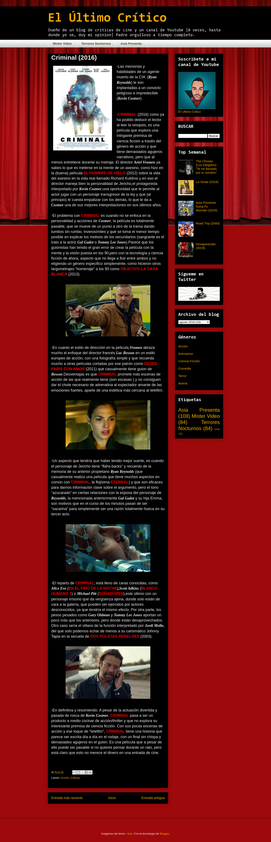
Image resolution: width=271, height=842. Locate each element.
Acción (65, 777)
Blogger (164, 833)
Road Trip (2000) (208, 223)
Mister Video (62, 43)
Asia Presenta (130, 43)
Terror (182, 376)
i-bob (129, 833)
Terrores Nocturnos (96, 43)
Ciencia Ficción (189, 361)
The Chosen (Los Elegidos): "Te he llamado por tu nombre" (206, 166)
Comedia (184, 368)
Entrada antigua (153, 798)
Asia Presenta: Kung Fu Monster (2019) (206, 206)
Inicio (112, 798)
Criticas (75, 777)
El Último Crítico (107, 18)
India (217, 429)
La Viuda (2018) (207, 182)
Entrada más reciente (67, 798)
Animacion (185, 353)
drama (182, 383)
